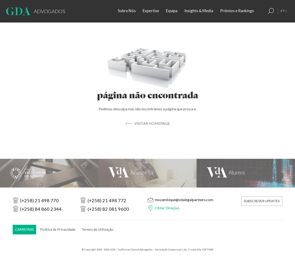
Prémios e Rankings (237, 10)
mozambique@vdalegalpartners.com (184, 199)
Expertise (151, 10)
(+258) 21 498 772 (107, 200)
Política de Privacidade (57, 229)
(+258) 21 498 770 (39, 200)
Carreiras (24, 229)
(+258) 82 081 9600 (108, 209)
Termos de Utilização (97, 229)
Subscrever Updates (262, 201)
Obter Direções (167, 208)
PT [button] (283, 11)
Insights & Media (198, 10)
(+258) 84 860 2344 (41, 209)
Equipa (171, 10)
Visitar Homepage (152, 123)
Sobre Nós (127, 10)
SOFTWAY (208, 249)
